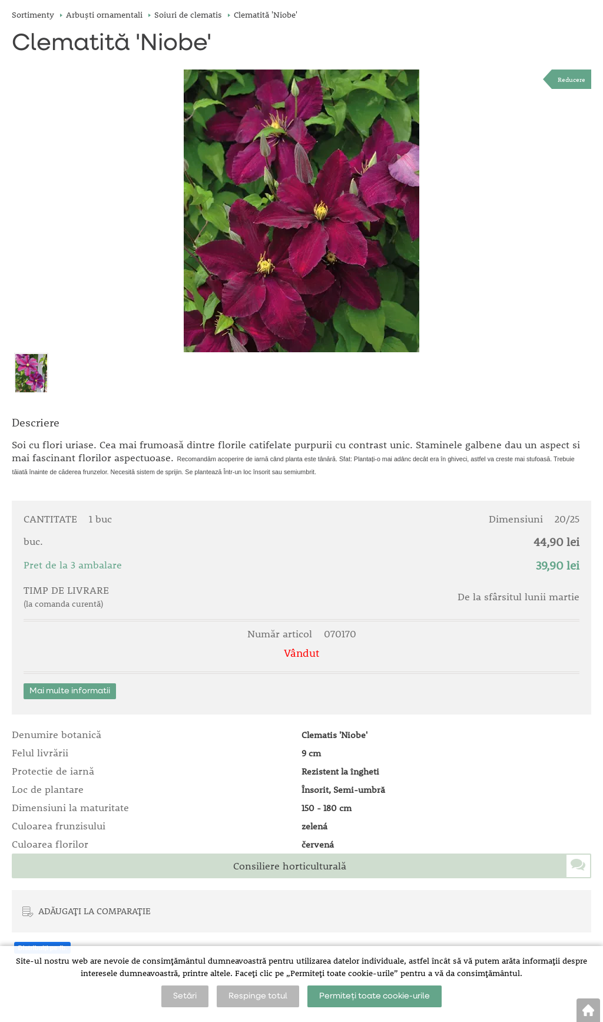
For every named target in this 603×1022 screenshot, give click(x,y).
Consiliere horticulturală (289, 865)
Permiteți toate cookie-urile (374, 996)
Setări (185, 996)
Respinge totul (257, 996)
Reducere (571, 79)
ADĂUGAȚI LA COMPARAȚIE (94, 911)
